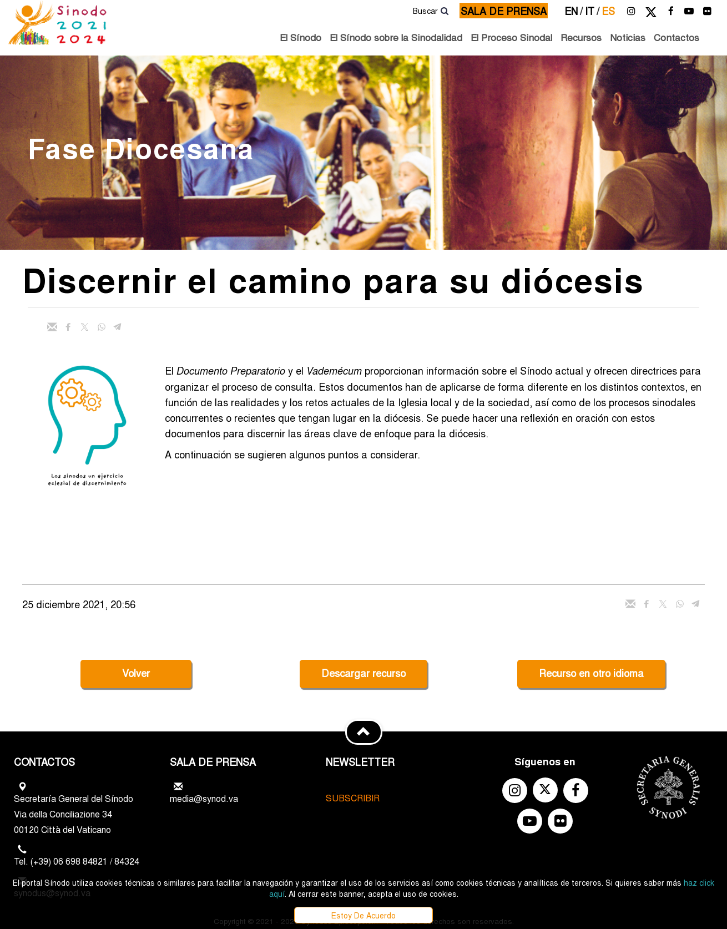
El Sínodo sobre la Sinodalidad (396, 37)
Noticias (627, 37)
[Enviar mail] (52, 327)
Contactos (676, 37)
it (592, 10)
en (573, 10)
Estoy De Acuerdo (363, 915)
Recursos (581, 37)
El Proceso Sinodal (511, 37)
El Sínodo (300, 37)
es (608, 10)
